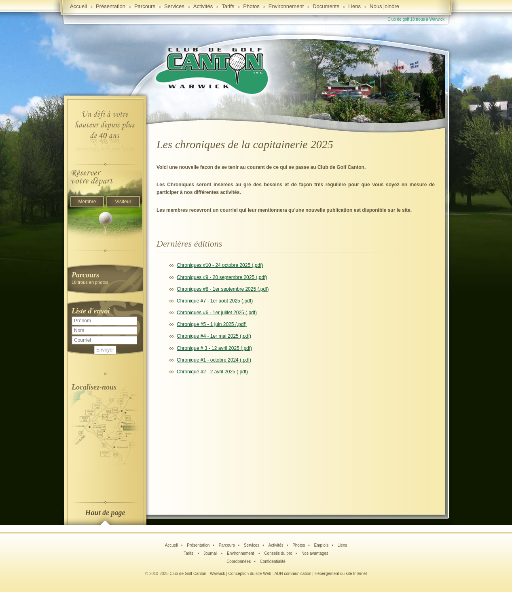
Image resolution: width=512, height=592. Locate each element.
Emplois (321, 545)
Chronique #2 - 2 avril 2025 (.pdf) (212, 372)
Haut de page (105, 513)
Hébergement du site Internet (341, 573)
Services (174, 6)
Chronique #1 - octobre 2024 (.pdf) (214, 360)
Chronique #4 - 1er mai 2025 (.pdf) (214, 336)
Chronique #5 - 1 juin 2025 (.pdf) (212, 324)
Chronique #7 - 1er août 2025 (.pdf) (215, 301)
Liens (354, 6)
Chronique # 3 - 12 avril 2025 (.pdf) (214, 348)
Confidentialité (272, 561)
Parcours (227, 545)
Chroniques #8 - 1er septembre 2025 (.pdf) (223, 289)
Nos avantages (314, 553)
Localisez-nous (94, 387)
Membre (87, 201)
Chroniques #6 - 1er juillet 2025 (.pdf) (217, 312)
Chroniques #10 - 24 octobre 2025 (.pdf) (220, 265)
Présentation (198, 545)
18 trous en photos (105, 277)
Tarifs (189, 553)
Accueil (78, 6)
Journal (210, 553)
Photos (298, 545)
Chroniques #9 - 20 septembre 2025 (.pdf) (222, 277)
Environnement (286, 6)
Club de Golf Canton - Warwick (197, 573)
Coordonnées (238, 561)
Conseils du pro (278, 553)
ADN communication (292, 573)
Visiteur (123, 201)
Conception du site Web (249, 573)
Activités (276, 545)
